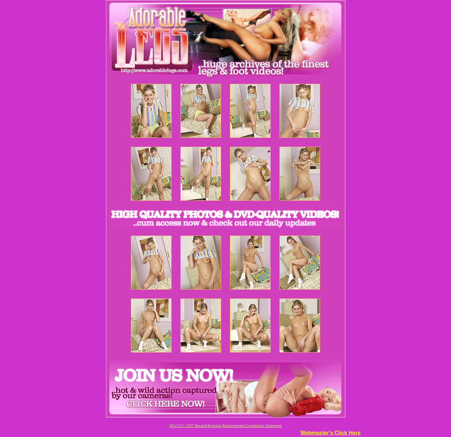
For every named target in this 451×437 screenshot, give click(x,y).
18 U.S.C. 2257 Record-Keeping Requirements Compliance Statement (225, 425)
